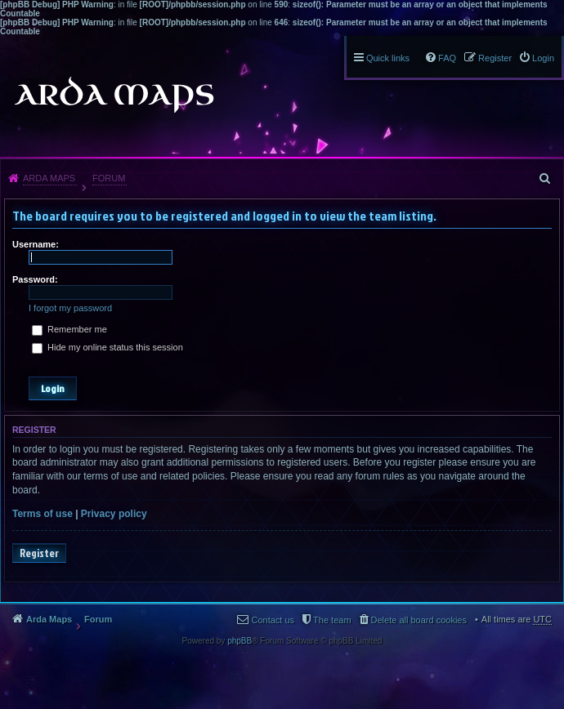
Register (39, 553)
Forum (108, 178)
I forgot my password (70, 308)
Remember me (69, 329)
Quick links (388, 58)
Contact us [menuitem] (272, 620)
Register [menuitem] (495, 58)
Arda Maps (49, 178)
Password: (35, 279)
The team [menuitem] (332, 620)
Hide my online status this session (107, 347)
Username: (35, 244)
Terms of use (42, 513)
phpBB (239, 640)
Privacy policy (114, 513)
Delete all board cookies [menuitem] (419, 620)
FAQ (447, 58)
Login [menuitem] (543, 58)
